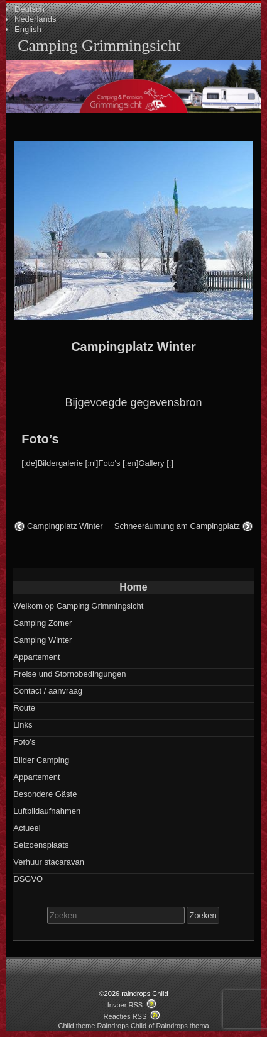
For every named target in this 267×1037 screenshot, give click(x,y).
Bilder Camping (41, 760)
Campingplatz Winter (133, 346)
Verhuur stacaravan (48, 862)
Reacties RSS (125, 1016)
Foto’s (39, 439)
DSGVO (28, 879)
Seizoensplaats (40, 845)
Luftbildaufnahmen (46, 811)
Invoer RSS (125, 1005)
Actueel (26, 828)
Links (22, 724)
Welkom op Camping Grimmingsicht (78, 606)
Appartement (36, 657)
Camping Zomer (42, 623)
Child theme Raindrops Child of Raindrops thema (133, 1025)
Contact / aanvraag (47, 691)
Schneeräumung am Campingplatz (177, 526)
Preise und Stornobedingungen (69, 674)
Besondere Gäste (45, 794)
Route (24, 708)
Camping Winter (42, 640)
